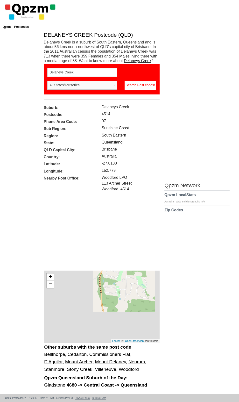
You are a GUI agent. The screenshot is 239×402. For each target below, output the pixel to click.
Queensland (112, 142)
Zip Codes (173, 213)
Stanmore (54, 369)
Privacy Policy (82, 398)
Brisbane (109, 149)
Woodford (129, 369)
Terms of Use (99, 398)
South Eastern (114, 135)
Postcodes (21, 27)
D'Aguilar (53, 361)
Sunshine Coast (115, 128)
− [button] (50, 284)
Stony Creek (79, 369)
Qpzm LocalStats (187, 198)
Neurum (136, 361)
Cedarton (77, 354)
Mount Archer (78, 361)
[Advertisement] (99, 235)
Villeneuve (105, 369)
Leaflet (116, 340)
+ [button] (50, 277)
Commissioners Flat (109, 354)
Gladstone (55, 385)
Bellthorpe (54, 354)
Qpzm (7, 27)
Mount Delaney (110, 361)
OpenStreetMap (134, 340)
